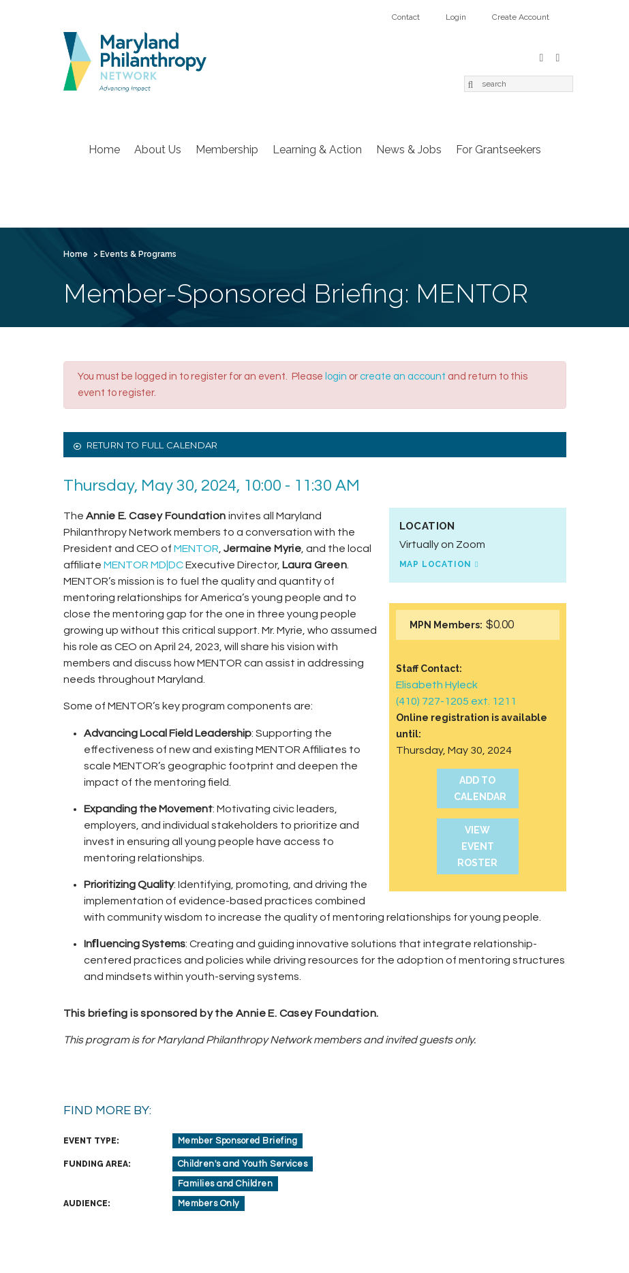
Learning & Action (317, 149)
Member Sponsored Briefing (238, 1141)
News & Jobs (409, 149)
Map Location (435, 564)
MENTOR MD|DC (143, 564)
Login (456, 17)
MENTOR (196, 548)
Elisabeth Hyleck (437, 684)
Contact (406, 17)
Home (104, 149)
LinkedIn (558, 56)
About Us (157, 149)
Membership (227, 149)
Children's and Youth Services (243, 1164)
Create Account (520, 17)
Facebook (542, 56)
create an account (403, 376)
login (336, 376)
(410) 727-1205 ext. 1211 (456, 701)
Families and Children (225, 1183)
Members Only (208, 1203)
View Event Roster (477, 846)
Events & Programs (138, 254)
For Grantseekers (498, 149)
